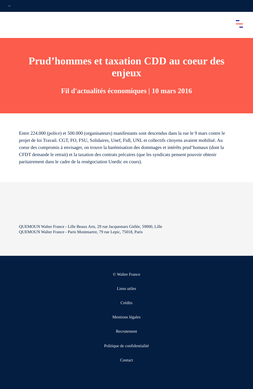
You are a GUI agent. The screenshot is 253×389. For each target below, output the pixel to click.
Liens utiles (126, 289)
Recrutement (126, 331)
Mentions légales (126, 317)
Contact (126, 360)
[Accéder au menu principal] (239, 23)
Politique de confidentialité (126, 346)
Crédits (126, 303)
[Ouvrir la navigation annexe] (9, 5)
